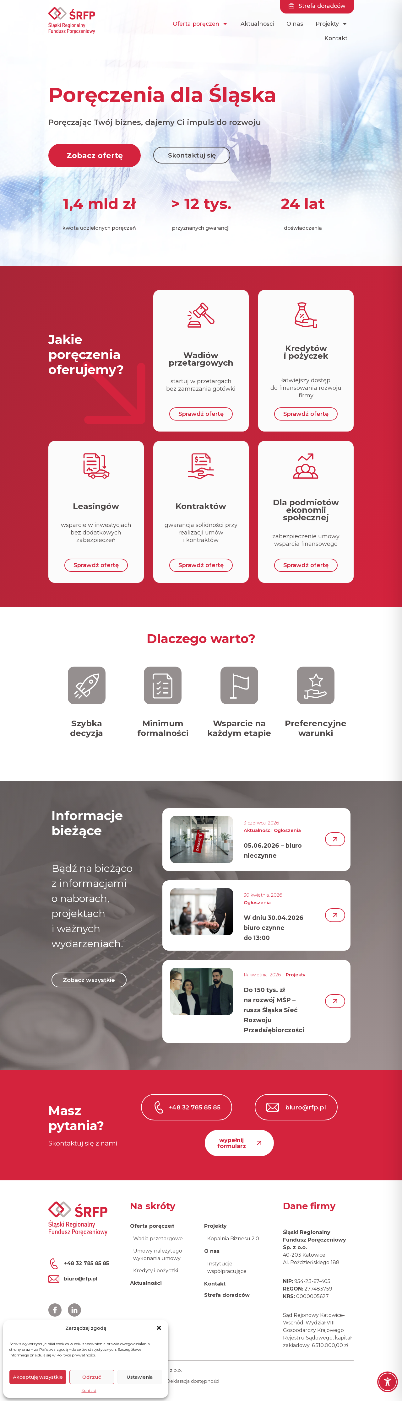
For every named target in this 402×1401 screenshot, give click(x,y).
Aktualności (257, 23)
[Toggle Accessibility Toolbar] (387, 1382)
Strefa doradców (227, 1295)
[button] (159, 1328)
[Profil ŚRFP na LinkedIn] (74, 1310)
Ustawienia (140, 1377)
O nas (294, 23)
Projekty (332, 24)
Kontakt (89, 1390)
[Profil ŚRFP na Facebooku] (55, 1310)
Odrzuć (91, 1377)
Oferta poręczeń (200, 24)
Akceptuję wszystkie (38, 1377)
